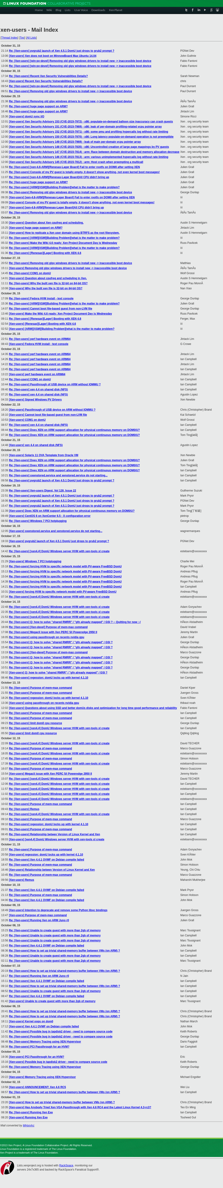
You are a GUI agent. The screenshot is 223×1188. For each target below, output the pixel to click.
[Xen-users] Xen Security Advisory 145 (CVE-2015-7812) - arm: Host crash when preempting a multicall (76, 162)
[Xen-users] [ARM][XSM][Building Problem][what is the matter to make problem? (61, 328)
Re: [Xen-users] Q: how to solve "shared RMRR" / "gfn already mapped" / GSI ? (61, 642)
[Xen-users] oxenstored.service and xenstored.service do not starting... (55, 531)
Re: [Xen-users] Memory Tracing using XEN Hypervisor (45, 1041)
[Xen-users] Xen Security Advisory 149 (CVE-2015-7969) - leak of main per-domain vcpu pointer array (75, 141)
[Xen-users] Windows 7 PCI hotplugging (35, 561)
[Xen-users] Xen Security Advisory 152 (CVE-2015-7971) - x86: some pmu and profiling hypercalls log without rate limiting (88, 131)
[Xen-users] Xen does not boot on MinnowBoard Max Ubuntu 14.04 (52, 55)
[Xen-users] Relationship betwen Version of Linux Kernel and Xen (52, 869)
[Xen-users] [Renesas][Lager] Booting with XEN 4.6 (42, 323)
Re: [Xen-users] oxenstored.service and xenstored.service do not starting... (58, 475)
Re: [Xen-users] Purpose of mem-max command (40, 687)
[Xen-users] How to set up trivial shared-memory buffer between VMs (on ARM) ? (62, 1102)
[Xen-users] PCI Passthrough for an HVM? (36, 1056)
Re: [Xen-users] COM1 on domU (30, 273)
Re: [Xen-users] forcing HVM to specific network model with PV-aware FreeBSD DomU (65, 566)
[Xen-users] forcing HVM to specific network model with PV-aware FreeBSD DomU (62, 591)
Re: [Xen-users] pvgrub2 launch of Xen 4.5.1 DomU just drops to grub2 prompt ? (61, 50)
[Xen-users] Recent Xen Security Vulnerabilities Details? (46, 81)
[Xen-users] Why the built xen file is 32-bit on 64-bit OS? (45, 288)
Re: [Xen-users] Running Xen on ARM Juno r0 (39, 920)
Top (22, 37)
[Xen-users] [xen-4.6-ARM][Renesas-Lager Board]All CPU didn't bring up (56, 207)
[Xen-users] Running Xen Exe (28, 1117)
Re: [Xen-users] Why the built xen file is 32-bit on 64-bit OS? (48, 283)
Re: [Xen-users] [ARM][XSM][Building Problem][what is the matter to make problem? (64, 187)
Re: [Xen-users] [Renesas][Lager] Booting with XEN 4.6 (45, 253)
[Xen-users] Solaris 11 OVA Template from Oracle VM (43, 455)
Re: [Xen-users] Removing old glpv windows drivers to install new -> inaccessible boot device (70, 91)
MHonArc (28, 1125)
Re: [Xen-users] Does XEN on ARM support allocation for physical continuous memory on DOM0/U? (74, 430)
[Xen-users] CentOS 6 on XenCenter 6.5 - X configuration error (50, 515)
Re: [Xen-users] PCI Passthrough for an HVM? (39, 1046)
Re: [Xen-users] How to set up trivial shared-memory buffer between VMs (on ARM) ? (64, 950)
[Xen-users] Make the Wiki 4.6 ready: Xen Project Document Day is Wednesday (60, 313)
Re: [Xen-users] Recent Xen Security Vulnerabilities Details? (48, 76)
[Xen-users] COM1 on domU (27, 419)
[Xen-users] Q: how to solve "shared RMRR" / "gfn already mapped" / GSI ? (58, 672)
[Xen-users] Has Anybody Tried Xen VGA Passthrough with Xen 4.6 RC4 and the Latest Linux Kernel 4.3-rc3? (80, 1107)
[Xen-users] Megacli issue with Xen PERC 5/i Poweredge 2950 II (50, 773)
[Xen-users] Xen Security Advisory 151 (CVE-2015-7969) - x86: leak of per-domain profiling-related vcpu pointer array (85, 126)
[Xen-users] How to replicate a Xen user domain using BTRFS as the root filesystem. (64, 232)
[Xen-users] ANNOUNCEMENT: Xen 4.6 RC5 (37, 1087)
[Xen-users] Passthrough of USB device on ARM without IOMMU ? (52, 409)
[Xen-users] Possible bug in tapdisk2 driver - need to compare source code (58, 1061)
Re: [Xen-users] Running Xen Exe (31, 1112)
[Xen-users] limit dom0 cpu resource (33, 733)
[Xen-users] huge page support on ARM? (36, 227)
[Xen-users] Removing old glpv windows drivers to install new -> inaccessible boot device (68, 268)
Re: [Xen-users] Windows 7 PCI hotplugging (38, 521)
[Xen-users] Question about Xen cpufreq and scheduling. (46, 222)
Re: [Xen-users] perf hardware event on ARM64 (40, 339)
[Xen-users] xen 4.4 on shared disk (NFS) (36, 445)
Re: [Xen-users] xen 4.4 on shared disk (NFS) (38, 389)
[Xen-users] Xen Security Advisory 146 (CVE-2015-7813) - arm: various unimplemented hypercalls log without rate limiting (88, 157)
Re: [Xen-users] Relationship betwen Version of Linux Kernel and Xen (54, 834)
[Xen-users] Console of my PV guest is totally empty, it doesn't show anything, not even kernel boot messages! (81, 202)
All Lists (31, 37)
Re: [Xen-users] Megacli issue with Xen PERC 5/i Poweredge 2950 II (53, 632)
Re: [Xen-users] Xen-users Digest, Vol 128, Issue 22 (42, 490)
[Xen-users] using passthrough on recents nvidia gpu (44, 703)
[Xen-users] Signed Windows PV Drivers (35, 399)
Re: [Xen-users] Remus (24, 809)
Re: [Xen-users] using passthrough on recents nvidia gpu (46, 637)
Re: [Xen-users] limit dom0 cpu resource (35, 723)
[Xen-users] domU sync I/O (26, 116)
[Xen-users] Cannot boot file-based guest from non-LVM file (48, 414)
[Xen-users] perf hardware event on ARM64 (37, 374)
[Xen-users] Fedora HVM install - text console (38, 344)
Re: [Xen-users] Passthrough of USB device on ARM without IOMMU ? (55, 384)
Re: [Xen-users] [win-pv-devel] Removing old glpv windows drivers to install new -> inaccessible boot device (80, 61)
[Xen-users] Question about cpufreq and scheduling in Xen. (48, 278)
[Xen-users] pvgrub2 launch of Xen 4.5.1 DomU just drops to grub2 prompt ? (59, 541)
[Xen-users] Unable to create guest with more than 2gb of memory (52, 1001)
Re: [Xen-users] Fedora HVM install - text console (41, 298)
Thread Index (9, 37)
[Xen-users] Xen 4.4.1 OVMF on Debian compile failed (44, 1026)
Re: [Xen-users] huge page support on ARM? (38, 106)
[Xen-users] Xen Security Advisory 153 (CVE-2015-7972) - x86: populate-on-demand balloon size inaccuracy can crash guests (91, 121)
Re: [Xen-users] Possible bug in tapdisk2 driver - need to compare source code (60, 1031)
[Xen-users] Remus (21, 879)
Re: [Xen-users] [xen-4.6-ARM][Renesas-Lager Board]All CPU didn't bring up (59, 177)
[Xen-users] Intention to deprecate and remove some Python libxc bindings (58, 910)
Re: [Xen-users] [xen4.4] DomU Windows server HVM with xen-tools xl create (59, 551)
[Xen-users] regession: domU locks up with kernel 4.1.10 (46, 854)
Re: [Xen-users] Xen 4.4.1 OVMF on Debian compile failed (46, 859)
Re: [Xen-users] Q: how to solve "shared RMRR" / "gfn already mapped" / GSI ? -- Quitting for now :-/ (75, 622)
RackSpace (66, 1165)
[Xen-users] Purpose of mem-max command (38, 915)
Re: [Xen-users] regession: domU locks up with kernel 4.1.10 (48, 677)
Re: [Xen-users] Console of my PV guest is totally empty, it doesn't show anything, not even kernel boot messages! (84, 172)
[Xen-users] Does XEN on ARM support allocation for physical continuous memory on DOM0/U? (71, 510)
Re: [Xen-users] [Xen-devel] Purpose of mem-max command (48, 627)
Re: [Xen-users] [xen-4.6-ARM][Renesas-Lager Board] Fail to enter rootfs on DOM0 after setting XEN (74, 167)
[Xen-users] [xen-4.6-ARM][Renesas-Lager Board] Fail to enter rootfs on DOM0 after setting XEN (72, 197)
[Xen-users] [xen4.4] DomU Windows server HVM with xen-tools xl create (56, 839)
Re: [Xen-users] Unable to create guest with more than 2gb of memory (55, 930)
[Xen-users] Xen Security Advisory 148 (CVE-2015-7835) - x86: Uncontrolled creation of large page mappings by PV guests (89, 146)
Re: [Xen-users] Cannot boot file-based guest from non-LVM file (50, 308)
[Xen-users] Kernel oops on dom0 (31, 1021)
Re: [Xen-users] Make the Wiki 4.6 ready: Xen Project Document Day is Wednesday (63, 242)
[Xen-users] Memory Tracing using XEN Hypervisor (42, 1077)
